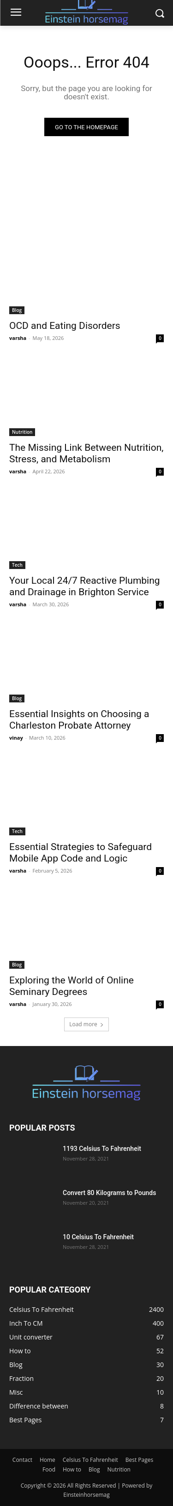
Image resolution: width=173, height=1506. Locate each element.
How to (72, 1469)
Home (47, 1460)
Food (48, 1469)
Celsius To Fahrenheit (90, 1460)
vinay (16, 737)
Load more (86, 1024)
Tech (17, 565)
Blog (17, 310)
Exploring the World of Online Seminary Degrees (71, 986)
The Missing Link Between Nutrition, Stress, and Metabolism (86, 453)
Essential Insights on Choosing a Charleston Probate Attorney (79, 719)
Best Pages (139, 1460)
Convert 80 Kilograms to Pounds (109, 1192)
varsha (17, 337)
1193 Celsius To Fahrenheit (102, 1148)
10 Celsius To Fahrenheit (98, 1237)
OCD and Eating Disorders (64, 325)
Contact (22, 1460)
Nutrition (22, 432)
